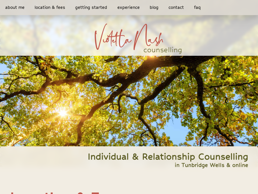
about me (14, 7)
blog (154, 7)
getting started (91, 7)
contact (176, 7)
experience (128, 7)
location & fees (49, 7)
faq (197, 7)
